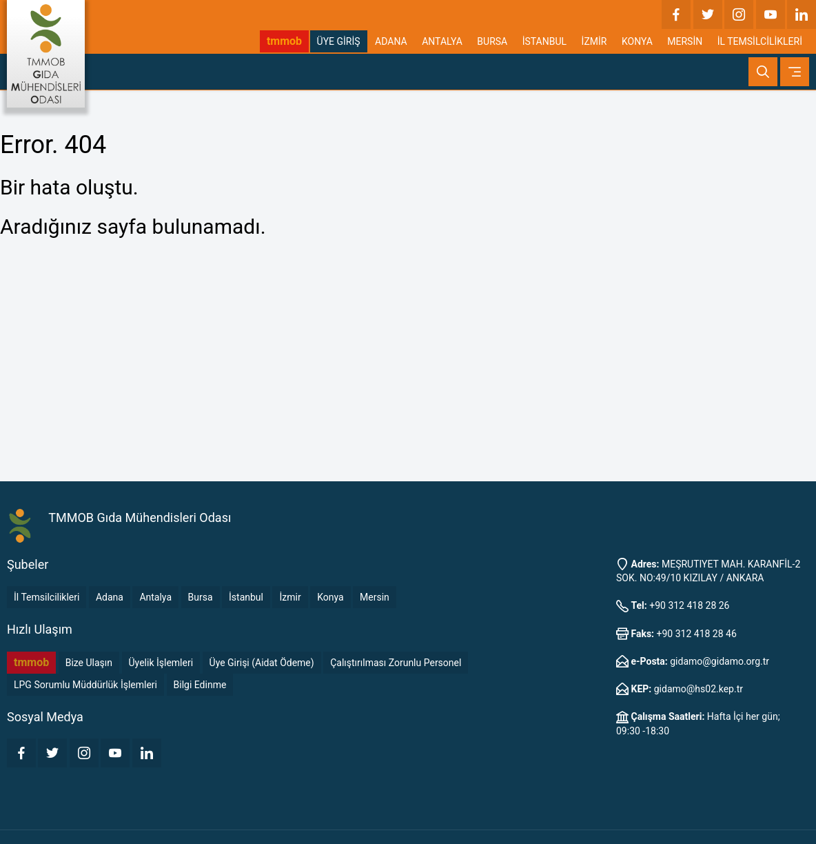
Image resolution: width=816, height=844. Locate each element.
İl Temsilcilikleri (46, 597)
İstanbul (246, 597)
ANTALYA (442, 41)
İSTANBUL (544, 41)
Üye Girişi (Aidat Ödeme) (262, 662)
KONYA (637, 41)
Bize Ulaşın (88, 662)
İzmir (289, 597)
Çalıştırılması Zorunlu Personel (395, 662)
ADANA (391, 41)
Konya (330, 597)
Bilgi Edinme (200, 684)
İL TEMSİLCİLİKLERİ (759, 41)
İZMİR (594, 41)
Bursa (200, 597)
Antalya (155, 597)
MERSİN (684, 41)
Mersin (374, 597)
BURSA (492, 41)
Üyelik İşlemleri (161, 662)
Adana (109, 597)
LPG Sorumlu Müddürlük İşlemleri (85, 684)
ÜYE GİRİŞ (338, 41)
